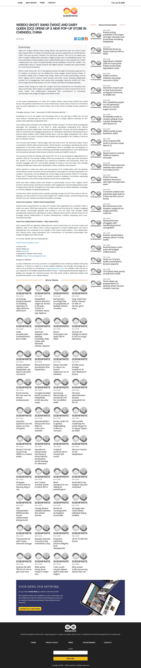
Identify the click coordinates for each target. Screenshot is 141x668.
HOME (20, 3)
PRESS (42, 3)
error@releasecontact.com (54, 268)
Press (70, 642)
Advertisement (89, 642)
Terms (33, 642)
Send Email (25, 251)
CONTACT (52, 3)
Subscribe (70, 658)
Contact (108, 642)
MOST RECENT (31, 3)
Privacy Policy (52, 642)
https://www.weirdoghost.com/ (28, 243)
